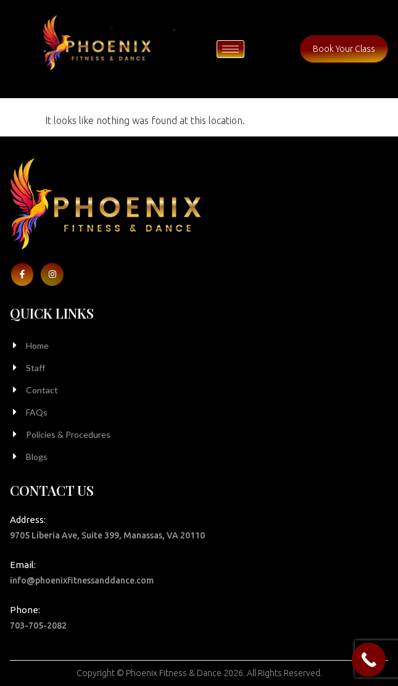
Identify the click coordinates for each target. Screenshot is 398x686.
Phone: (25, 609)
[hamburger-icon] (230, 49)
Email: (23, 564)
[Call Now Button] (369, 660)
